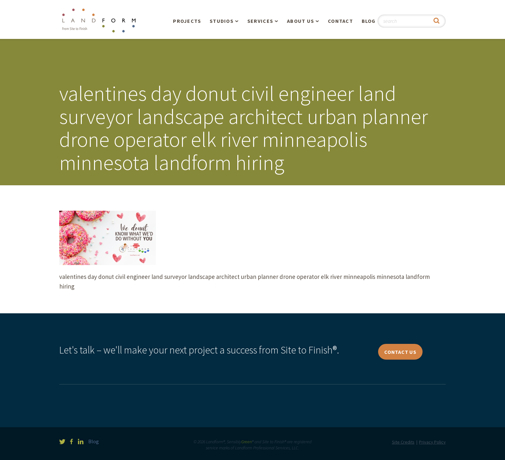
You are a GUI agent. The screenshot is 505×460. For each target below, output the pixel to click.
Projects (187, 21)
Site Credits (403, 442)
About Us (300, 21)
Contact (340, 21)
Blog (369, 21)
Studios (221, 21)
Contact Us (400, 352)
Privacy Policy (432, 442)
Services (260, 21)
